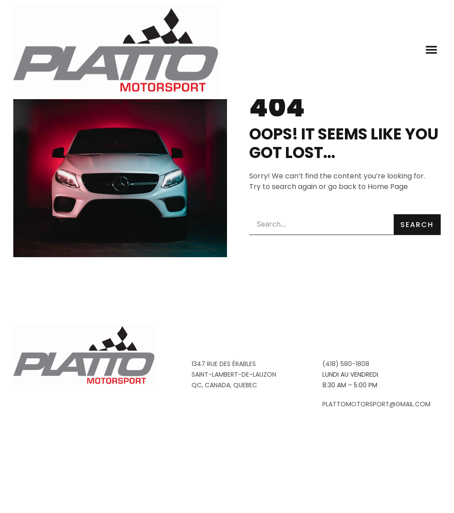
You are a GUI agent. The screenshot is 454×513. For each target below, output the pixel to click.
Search (417, 296)
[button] (431, 49)
